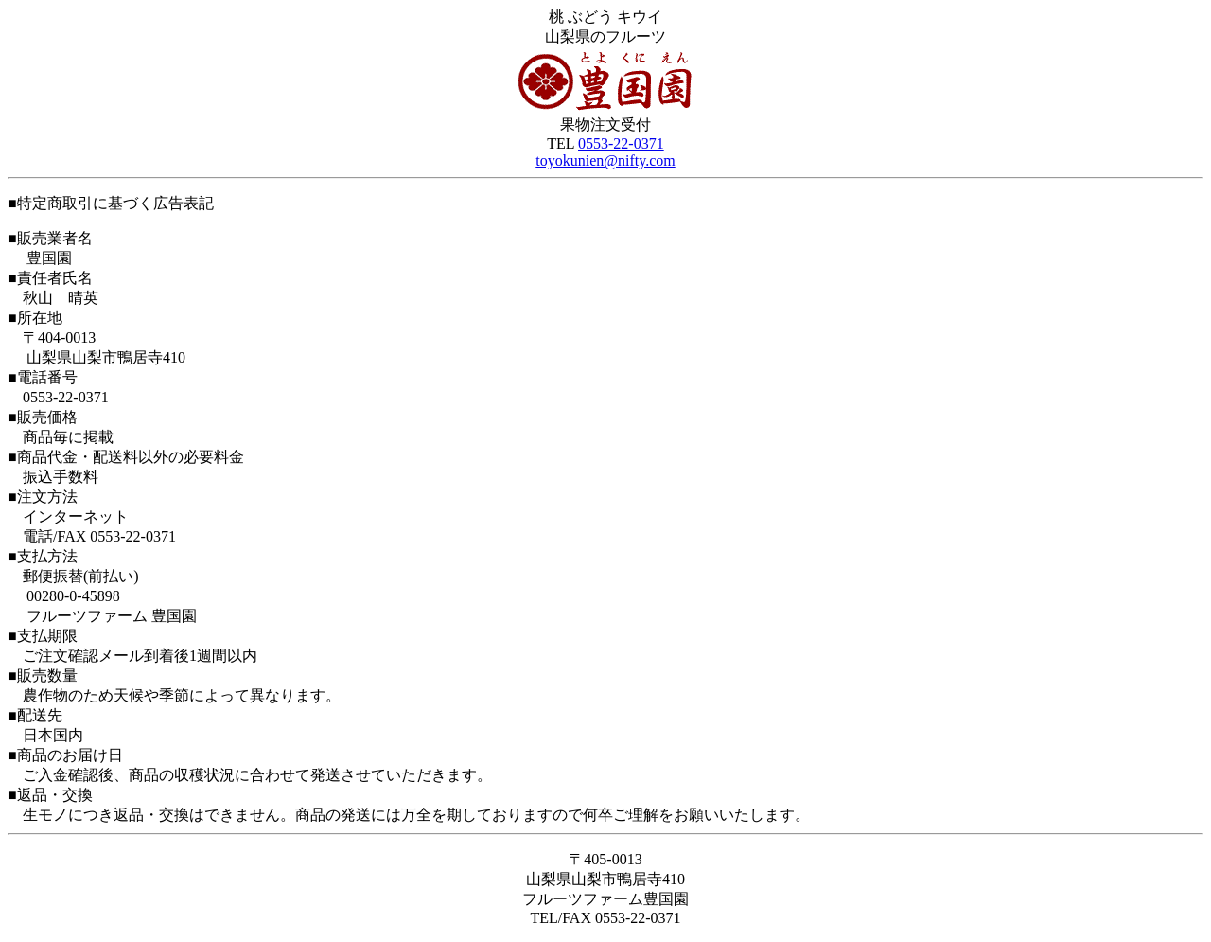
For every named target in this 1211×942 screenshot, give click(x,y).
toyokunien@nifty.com (605, 160)
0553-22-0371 (621, 143)
